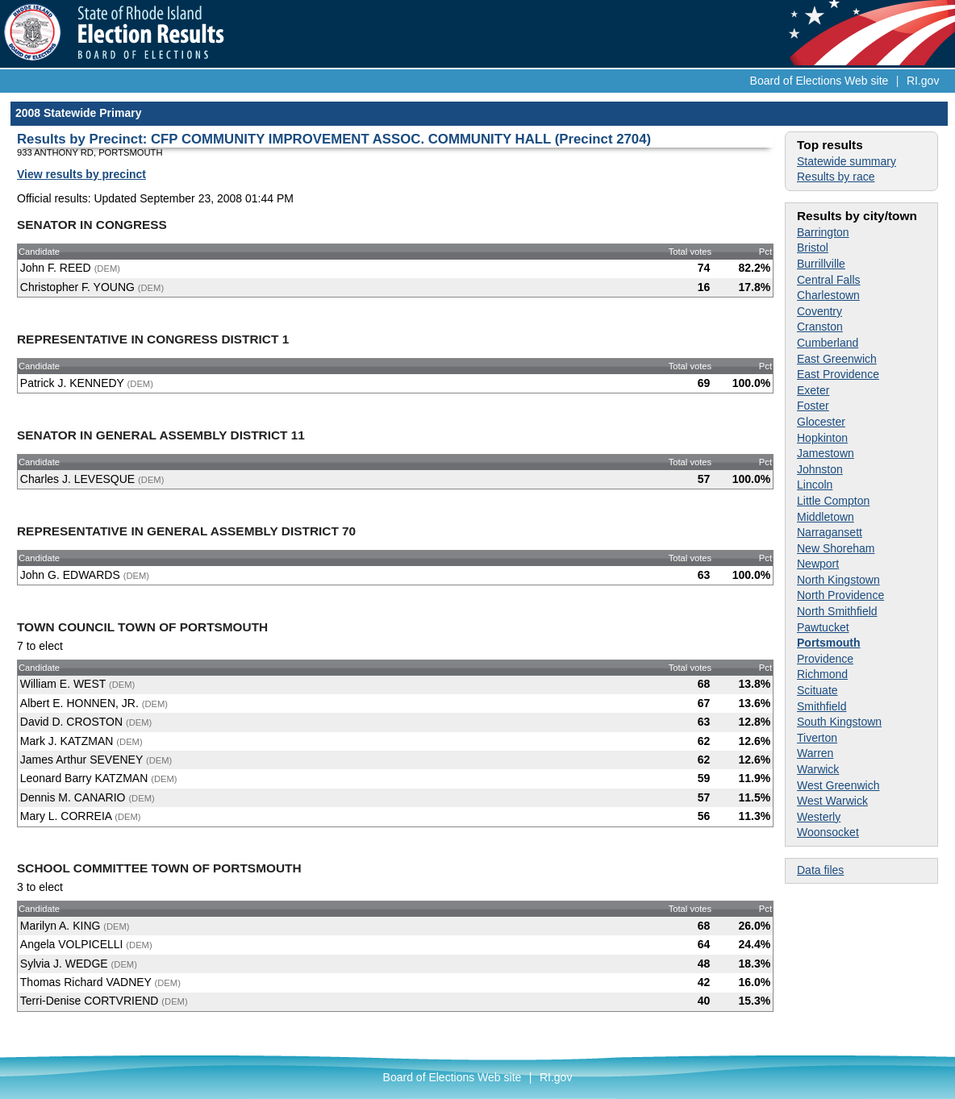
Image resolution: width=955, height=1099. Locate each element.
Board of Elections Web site (819, 80)
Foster (813, 405)
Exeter (813, 390)
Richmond (822, 674)
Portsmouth (829, 642)
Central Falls (829, 279)
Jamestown (825, 453)
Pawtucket (823, 627)
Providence (825, 658)
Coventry (819, 311)
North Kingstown (838, 579)
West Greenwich (838, 785)
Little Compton (833, 500)
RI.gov (923, 80)
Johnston (820, 469)
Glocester (821, 421)
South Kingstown (839, 721)
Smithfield (821, 706)
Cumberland (827, 342)
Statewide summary (846, 161)
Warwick (818, 769)
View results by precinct (81, 174)
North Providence (840, 595)
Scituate (817, 690)
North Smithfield (837, 611)
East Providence (838, 374)
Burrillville (821, 263)
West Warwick (832, 800)
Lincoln (814, 484)
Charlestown (828, 295)
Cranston (820, 326)
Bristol (812, 247)
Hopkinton (822, 437)
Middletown (825, 516)
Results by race (835, 176)
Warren (815, 753)
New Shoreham (836, 548)
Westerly (818, 816)
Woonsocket (828, 832)
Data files (820, 870)
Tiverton (817, 737)
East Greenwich (837, 358)
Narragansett (829, 532)
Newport (818, 563)
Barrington (823, 232)
